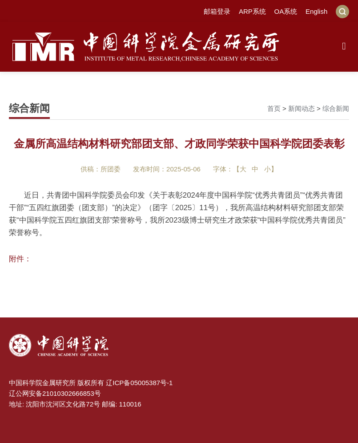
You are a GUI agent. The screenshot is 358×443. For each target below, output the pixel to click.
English (316, 11)
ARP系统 (252, 11)
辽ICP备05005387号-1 (139, 382)
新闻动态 (301, 108)
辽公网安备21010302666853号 (55, 393)
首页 (274, 108)
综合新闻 (335, 108)
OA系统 (286, 11)
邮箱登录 (217, 11)
